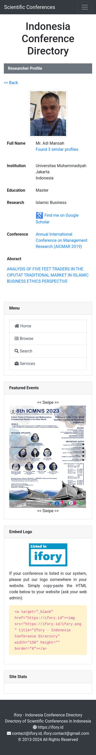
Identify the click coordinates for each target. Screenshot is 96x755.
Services (25, 363)
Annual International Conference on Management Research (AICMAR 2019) (61, 240)
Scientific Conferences (29, 7)
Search (23, 351)
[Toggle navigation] (85, 7)
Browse (24, 338)
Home (23, 326)
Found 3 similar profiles (57, 149)
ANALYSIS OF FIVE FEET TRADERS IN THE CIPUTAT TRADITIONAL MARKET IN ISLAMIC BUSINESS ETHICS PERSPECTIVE (48, 275)
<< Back (11, 82)
